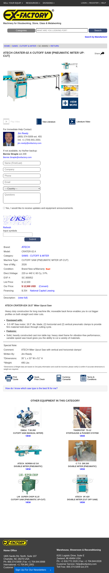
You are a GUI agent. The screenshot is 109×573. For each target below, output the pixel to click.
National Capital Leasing (42, 290)
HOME (7, 46)
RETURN (55, 46)
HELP (103, 3)
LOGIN (84, 3)
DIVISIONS (49, 3)
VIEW (28, 436)
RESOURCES (33, 3)
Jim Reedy (23, 133)
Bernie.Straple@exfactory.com (17, 157)
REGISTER (94, 3)
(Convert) (43, 286)
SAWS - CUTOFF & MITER (24, 46)
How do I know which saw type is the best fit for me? (31, 388)
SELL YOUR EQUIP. (13, 3)
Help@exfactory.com (33, 567)
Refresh (7, 227)
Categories (21, 30)
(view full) (23, 298)
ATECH (26, 247)
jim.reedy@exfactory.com (29, 143)
